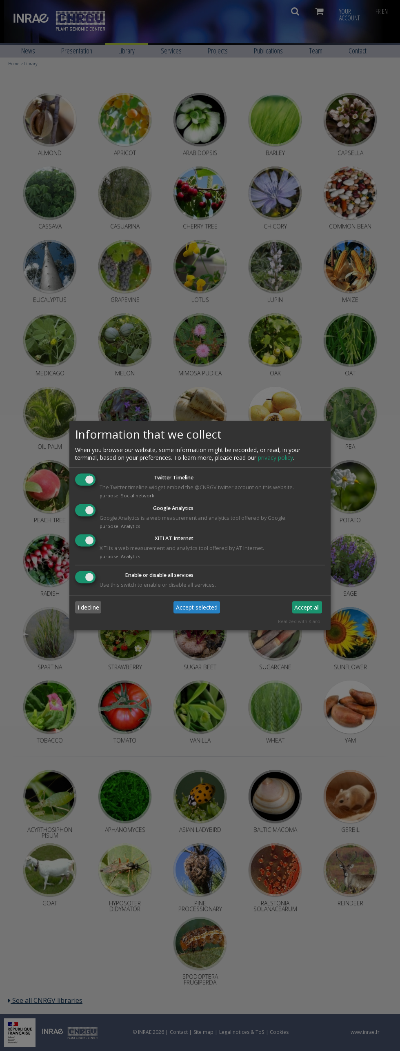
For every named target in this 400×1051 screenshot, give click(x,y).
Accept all (307, 607)
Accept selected (197, 607)
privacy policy (275, 457)
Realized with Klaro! (300, 622)
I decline (88, 607)
